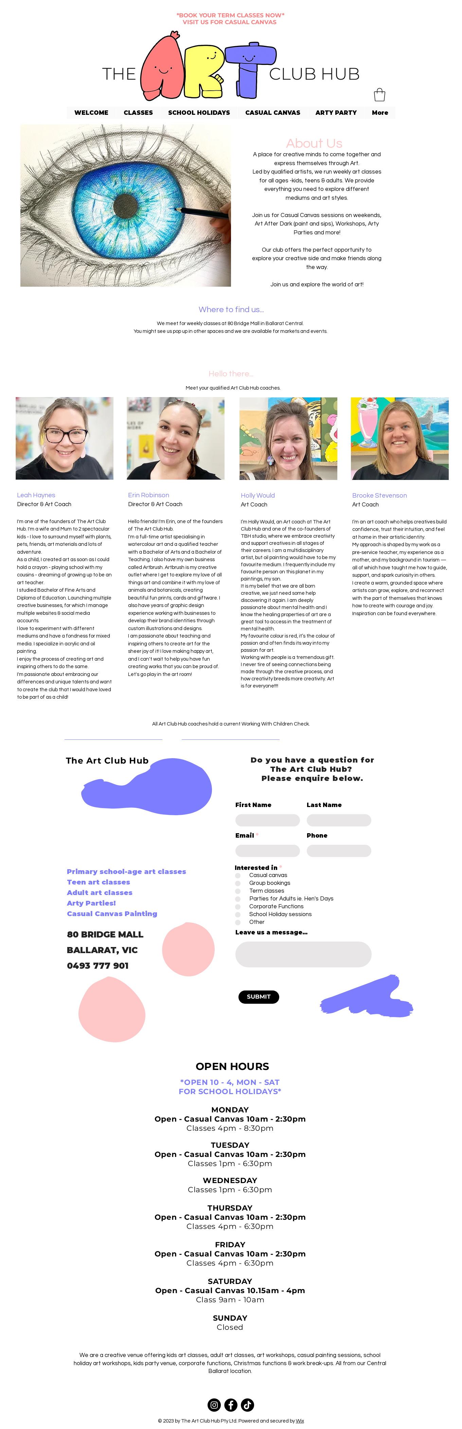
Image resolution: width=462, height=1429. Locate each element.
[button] (379, 94)
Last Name (324, 805)
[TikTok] (247, 1405)
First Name (253, 805)
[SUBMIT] (258, 997)
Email (244, 836)
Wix (300, 1421)
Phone (317, 836)
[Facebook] (95, 1079)
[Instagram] (120, 1079)
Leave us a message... (271, 932)
